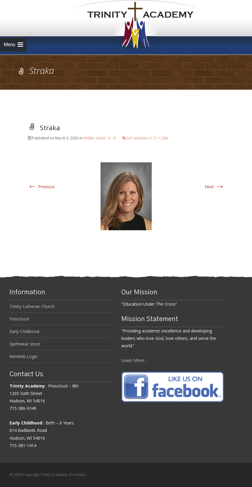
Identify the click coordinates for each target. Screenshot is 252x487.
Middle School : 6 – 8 (99, 138)
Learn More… (134, 360)
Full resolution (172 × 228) (147, 138)
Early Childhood (24, 331)
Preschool (19, 319)
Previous (41, 186)
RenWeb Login (23, 356)
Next (215, 186)
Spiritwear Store (25, 344)
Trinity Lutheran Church (32, 306)
